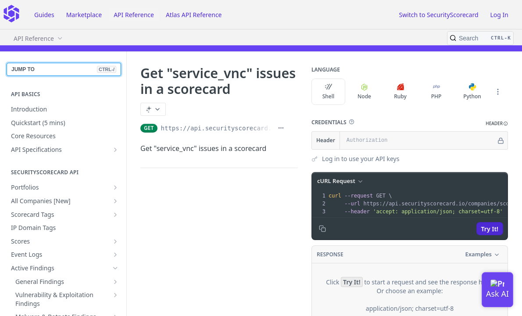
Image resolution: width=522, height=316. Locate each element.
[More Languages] (497, 91)
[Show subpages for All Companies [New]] (115, 201)
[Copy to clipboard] (322, 228)
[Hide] (500, 140)
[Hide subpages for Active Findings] (115, 268)
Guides (44, 15)
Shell (328, 91)
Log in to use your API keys (360, 158)
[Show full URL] (281, 128)
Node (364, 91)
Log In (499, 15)
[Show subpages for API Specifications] (115, 149)
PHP (436, 91)
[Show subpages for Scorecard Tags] (115, 214)
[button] (351, 122)
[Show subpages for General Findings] (115, 281)
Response (330, 254)
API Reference (134, 15)
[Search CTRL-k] (480, 38)
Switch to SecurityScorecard (438, 15)
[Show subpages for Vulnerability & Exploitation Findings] (115, 294)
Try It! (489, 229)
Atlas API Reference (194, 15)
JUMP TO (63, 69)
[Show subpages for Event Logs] (115, 254)
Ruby (400, 91)
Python (472, 91)
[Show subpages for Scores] (115, 241)
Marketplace (84, 15)
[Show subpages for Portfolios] (115, 187)
